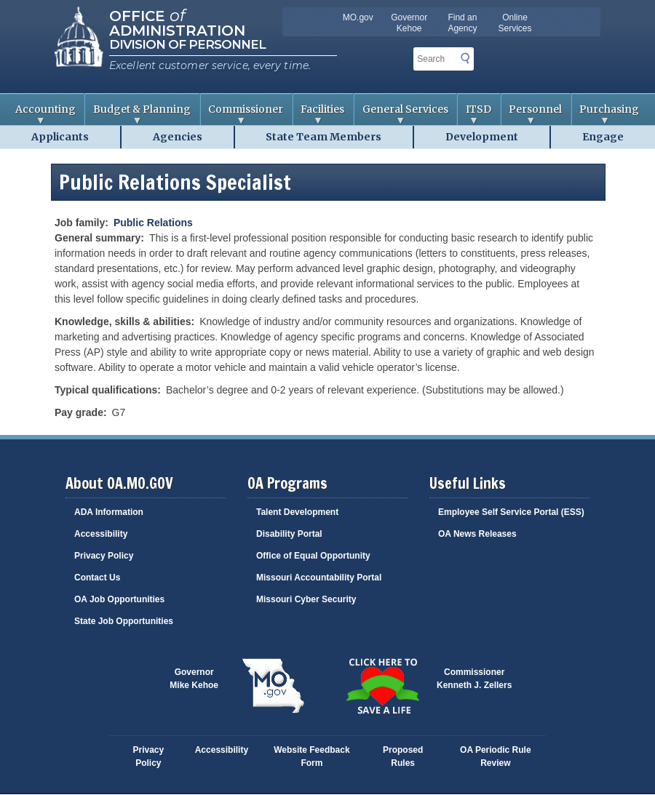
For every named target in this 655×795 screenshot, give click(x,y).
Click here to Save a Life (382, 686)
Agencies (177, 136)
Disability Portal (289, 534)
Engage (603, 136)
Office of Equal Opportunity (313, 556)
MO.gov (358, 17)
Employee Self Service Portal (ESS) (511, 512)
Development (481, 136)
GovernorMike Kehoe (194, 678)
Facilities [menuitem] (319, 114)
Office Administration (177, 22)
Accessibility (100, 534)
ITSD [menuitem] (474, 114)
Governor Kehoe (409, 22)
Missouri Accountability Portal (318, 577)
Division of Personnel (187, 44)
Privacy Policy (103, 556)
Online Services (515, 22)
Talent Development (297, 512)
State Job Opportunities (123, 621)
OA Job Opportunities (119, 599)
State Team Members (323, 136)
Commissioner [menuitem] (242, 114)
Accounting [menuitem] (41, 114)
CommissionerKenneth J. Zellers (474, 678)
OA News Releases (477, 534)
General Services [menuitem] (401, 114)
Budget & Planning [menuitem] (138, 114)
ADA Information (108, 512)
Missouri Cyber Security (306, 599)
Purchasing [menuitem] (606, 114)
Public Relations (153, 222)
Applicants (60, 136)
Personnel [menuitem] (532, 114)
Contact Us (97, 577)
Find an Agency (462, 22)
